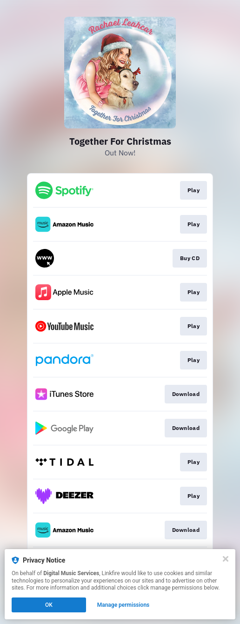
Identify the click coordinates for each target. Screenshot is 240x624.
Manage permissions (123, 605)
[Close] (225, 558)
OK (49, 605)
